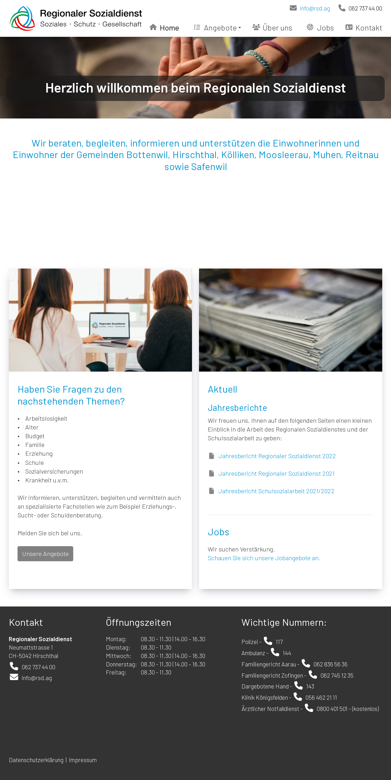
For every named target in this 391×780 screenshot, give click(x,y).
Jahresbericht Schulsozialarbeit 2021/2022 (276, 491)
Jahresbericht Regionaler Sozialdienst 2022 (277, 456)
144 (287, 652)
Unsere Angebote (45, 553)
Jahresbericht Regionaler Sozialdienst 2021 (276, 473)
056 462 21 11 (321, 697)
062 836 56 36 (331, 663)
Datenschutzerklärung (36, 759)
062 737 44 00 (359, 8)
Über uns (272, 27)
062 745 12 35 (337, 675)
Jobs (320, 27)
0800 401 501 (332, 708)
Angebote (217, 27)
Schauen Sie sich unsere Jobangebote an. (264, 558)
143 (310, 686)
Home (164, 27)
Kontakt (364, 27)
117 (279, 641)
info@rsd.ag (309, 8)
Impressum (83, 759)
